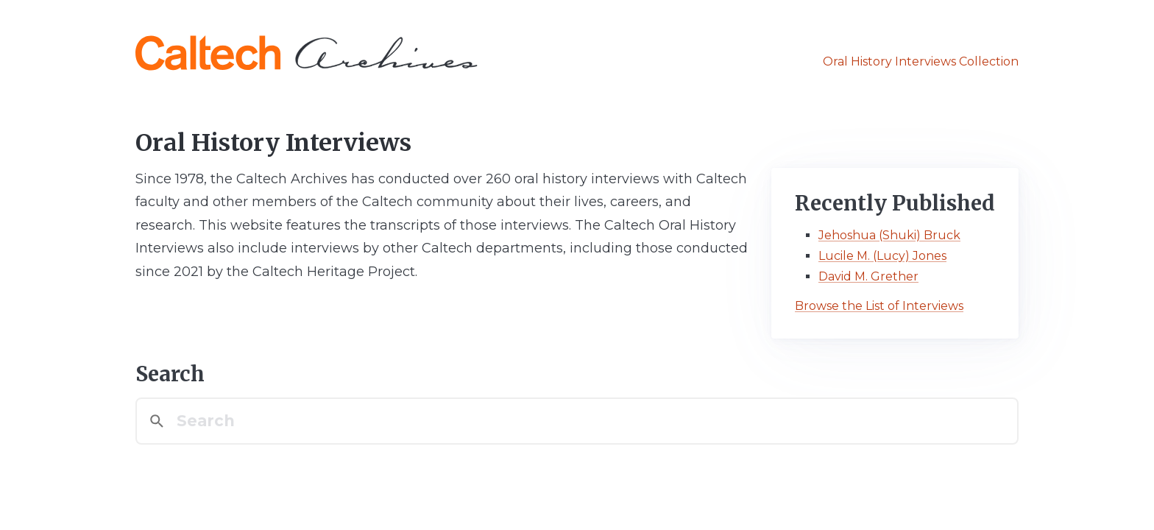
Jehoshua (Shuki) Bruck (889, 235)
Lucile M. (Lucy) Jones (882, 256)
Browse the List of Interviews (879, 306)
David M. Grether (868, 276)
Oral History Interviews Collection (921, 61)
